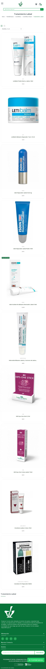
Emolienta (23, 525)
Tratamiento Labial (8, 594)
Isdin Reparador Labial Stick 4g (23, 193)
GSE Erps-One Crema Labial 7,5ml (23, 472)
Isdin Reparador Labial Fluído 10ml (23, 248)
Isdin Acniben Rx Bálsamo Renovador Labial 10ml (23, 304)
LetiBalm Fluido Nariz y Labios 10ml (23, 81)
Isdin (23, 190)
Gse (23, 414)
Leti (23, 134)
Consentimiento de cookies (7, 668)
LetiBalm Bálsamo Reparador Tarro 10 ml (23, 137)
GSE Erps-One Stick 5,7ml (23, 416)
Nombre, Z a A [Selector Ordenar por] (12, 29)
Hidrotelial (23, 358)
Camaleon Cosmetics (23, 581)
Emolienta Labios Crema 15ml (23, 528)
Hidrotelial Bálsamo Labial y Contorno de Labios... (23, 360)
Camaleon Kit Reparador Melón (23, 584)
